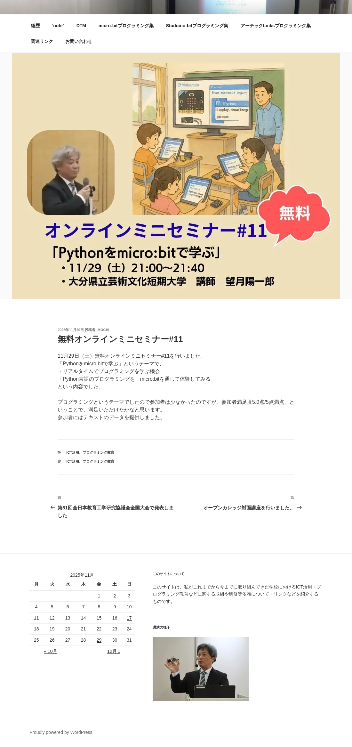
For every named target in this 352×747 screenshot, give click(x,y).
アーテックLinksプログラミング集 (276, 25)
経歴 (35, 25)
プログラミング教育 (98, 452)
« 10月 (50, 651)
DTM (81, 25)
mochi (103, 330)
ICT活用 (73, 452)
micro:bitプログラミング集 (126, 25)
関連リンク (42, 41)
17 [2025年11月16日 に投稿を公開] (129, 618)
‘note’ (58, 25)
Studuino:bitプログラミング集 (197, 25)
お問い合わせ (78, 41)
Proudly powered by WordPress (60, 732)
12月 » (113, 651)
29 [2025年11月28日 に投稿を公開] (99, 640)
